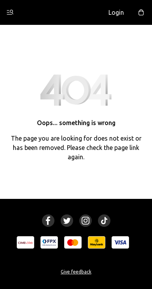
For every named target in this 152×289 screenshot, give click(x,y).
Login (116, 12)
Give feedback (76, 271)
